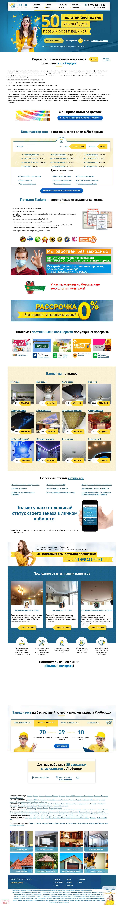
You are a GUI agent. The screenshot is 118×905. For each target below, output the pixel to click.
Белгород (15, 900)
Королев (72, 890)
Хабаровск (30, 900)
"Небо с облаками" (20, 439)
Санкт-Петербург (41, 898)
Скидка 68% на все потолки (30, 176)
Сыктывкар (82, 896)
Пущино (19, 892)
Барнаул (39, 896)
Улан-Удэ (21, 898)
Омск (51, 902)
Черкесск (94, 896)
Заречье (79, 894)
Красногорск (77, 890)
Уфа (24, 898)
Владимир (98, 898)
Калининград (71, 898)
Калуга (66, 898)
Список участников (100, 41)
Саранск (65, 896)
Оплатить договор (17, 883)
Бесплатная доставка (62, 176)
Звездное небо (91, 166)
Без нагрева (67, 439)
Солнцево (75, 894)
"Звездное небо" (18, 411)
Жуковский (52, 890)
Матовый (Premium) (31, 155)
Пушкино (100, 892)
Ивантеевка (58, 890)
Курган (50, 898)
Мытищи (52, 894)
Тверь (64, 900)
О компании (76, 5)
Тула (59, 900)
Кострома (54, 898)
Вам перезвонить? (99, 7)
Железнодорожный (45, 890)
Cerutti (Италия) (59, 166)
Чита (36, 896)
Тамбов (67, 900)
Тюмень (55, 900)
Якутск (61, 896)
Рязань (90, 900)
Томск (61, 900)
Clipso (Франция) (59, 162)
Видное (60, 892)
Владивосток (42, 900)
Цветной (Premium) (31, 162)
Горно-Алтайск (26, 896)
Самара (86, 900)
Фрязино (39, 892)
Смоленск (72, 900)
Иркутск (76, 898)
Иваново (81, 898)
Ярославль (61, 902)
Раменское (23, 892)
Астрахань (20, 900)
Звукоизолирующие (71, 411)
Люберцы (47, 894)
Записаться (62, 746)
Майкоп (21, 896)
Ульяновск (16, 896)
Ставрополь (36, 900)
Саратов (83, 900)
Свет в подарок (26, 180)
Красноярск (51, 900)
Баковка (39, 894)
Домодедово (79, 892)
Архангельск (25, 900)
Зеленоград (73, 892)
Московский (28, 894)
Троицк (23, 894)
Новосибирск (55, 902)
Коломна (68, 890)
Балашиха (18, 890)
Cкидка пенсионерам (86, 176)
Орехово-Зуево (88, 890)
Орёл (99, 900)
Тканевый (27, 166)
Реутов (55, 894)
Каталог (37, 5)
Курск (47, 898)
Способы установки (19, 489)
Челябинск (66, 902)
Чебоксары (44, 896)
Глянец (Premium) (30, 158)
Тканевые (92, 382)
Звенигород (90, 892)
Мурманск (27, 898)
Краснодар (32, 896)
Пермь (46, 900)
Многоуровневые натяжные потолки (61, 493)
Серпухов (35, 892)
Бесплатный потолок (62, 184)
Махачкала (16, 898)
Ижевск (48, 896)
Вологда (89, 898)
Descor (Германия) (59, 158)
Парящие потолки (45, 439)
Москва (13, 890)
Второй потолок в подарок (88, 180)
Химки (68, 892)
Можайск (83, 890)
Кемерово (62, 898)
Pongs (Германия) (59, 155)
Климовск (63, 890)
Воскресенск (23, 890)
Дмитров (29, 890)
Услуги (61, 7)
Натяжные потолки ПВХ (56, 485)
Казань (52, 896)
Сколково (70, 894)
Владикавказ (57, 896)
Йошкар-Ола (70, 896)
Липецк (35, 898)
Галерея (37, 7)
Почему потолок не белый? (57, 489)
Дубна (39, 890)
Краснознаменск (17, 894)
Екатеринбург (78, 900)
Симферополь (77, 896)
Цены (48, 7)
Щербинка (65, 894)
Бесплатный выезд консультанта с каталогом (80, 118)
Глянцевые (41, 382)
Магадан (32, 898)
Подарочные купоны (28, 184)
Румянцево (60, 894)
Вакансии (75, 7)
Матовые (15, 382)
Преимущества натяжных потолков (95, 489)
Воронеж (85, 898)
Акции (48, 5)
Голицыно (95, 892)
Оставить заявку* (53, 41)
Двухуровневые (92, 155)
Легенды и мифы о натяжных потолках (97, 485)
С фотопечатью (92, 162)
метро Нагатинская (92, 894)
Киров (58, 898)
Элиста (98, 896)
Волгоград (93, 898)
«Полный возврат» (58, 666)
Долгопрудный (34, 890)
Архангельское (34, 894)
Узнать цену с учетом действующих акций (61, 191)
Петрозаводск (89, 896)
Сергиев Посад (29, 892)
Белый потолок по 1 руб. (87, 184)
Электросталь (84, 894)
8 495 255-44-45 (96, 5)
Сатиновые (67, 382)
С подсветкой (91, 158)
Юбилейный (55, 892)
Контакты (63, 5)
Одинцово (65, 892)
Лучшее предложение (63, 180)
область (98, 894)
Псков (93, 900)
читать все (76, 478)
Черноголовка (45, 892)
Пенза (96, 900)
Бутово (43, 894)
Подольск (14, 892)
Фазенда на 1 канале (44, 357)
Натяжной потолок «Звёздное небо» (25, 485)
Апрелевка (84, 892)
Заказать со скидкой (106, 59)
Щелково (50, 892)
